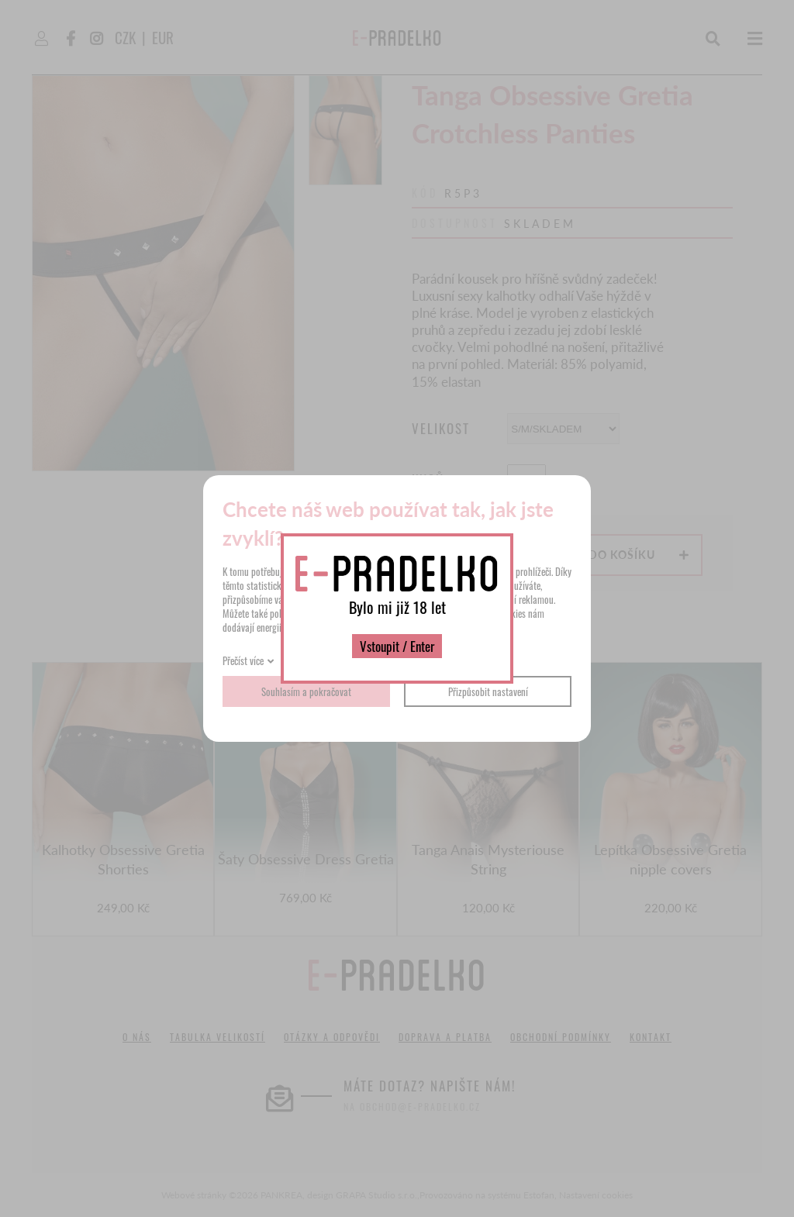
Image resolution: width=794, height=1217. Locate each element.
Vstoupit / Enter (397, 646)
